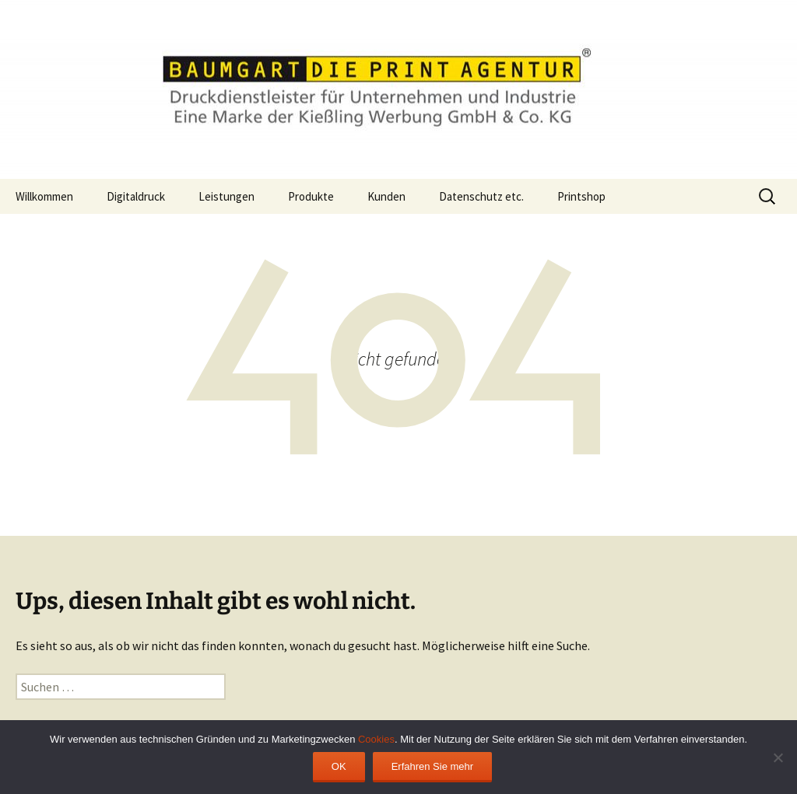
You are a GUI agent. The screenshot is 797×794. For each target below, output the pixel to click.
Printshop (581, 196)
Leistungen (226, 196)
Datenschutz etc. (481, 196)
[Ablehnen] (777, 757)
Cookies (376, 739)
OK (339, 766)
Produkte (311, 196)
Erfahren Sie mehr (432, 766)
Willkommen (44, 196)
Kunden (386, 196)
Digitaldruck (136, 196)
